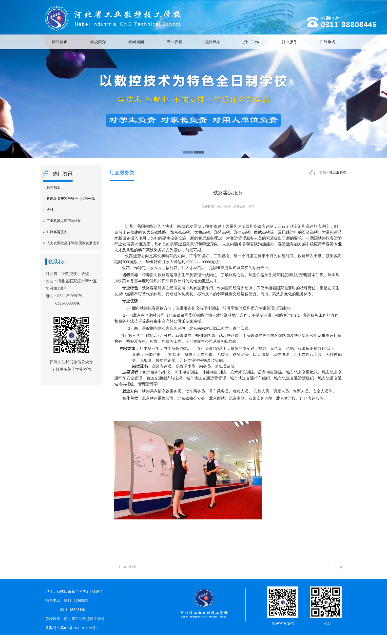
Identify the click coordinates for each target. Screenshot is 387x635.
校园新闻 (136, 42)
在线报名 (327, 42)
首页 (322, 172)
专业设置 (174, 42)
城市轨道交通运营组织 (294, 378)
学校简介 (98, 42)
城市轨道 (326, 378)
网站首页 (60, 42)
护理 (133, 567)
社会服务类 (338, 172)
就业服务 (289, 42)
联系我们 (58, 261)
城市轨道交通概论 (302, 372)
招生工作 (251, 42)
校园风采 (213, 42)
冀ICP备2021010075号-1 (79, 628)
